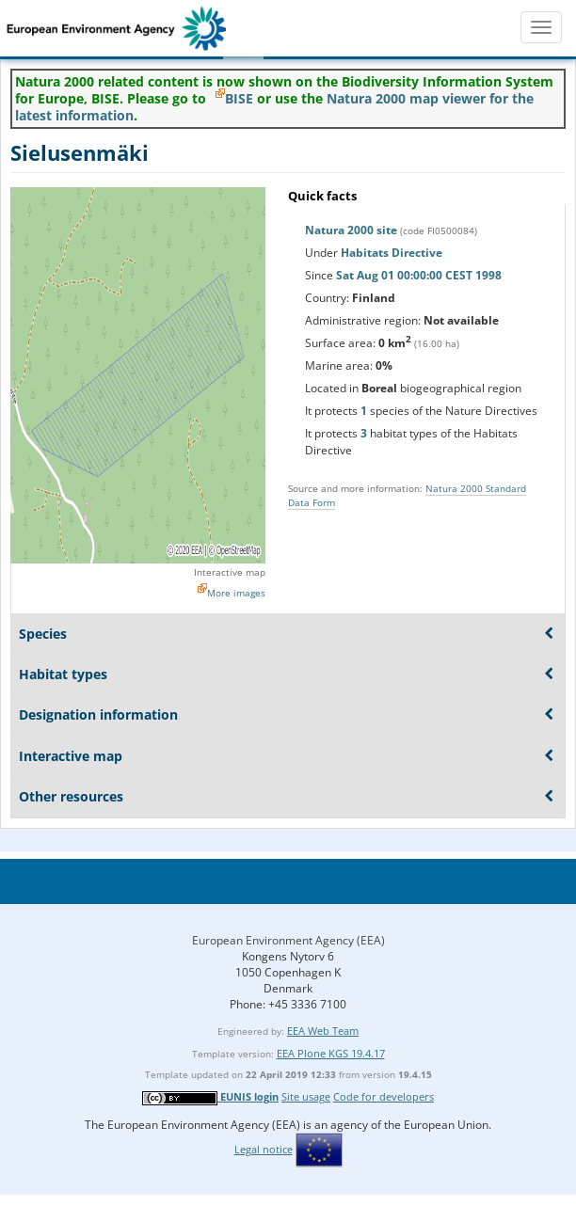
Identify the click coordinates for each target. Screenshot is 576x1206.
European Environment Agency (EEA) (288, 940)
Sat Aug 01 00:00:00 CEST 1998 (419, 275)
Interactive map (229, 572)
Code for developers (383, 1096)
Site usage (305, 1096)
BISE (239, 98)
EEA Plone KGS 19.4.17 (331, 1053)
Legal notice (263, 1149)
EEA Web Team (323, 1031)
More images (236, 592)
